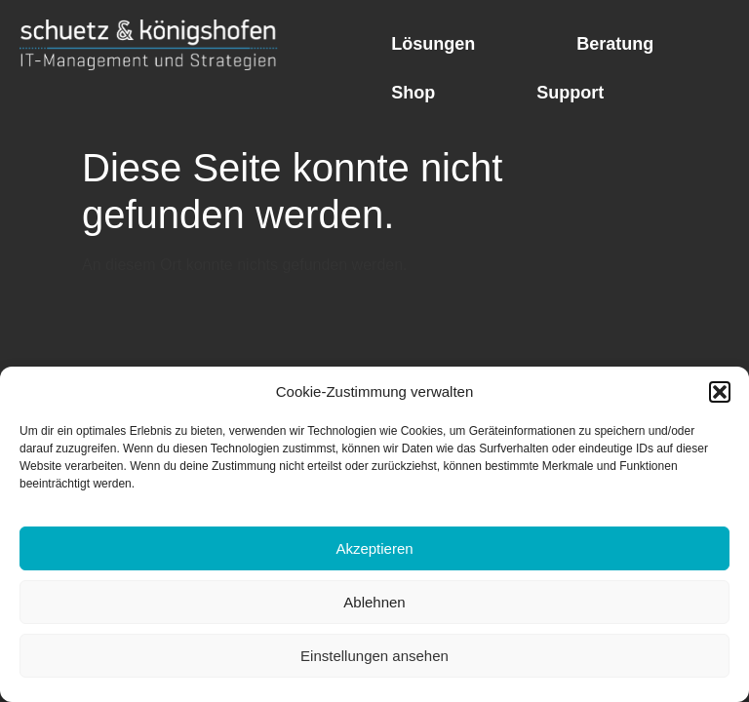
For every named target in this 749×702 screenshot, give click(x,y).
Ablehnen (374, 602)
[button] (719, 392)
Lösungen (433, 44)
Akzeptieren (374, 548)
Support (570, 92)
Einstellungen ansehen (374, 655)
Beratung (614, 44)
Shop (413, 92)
